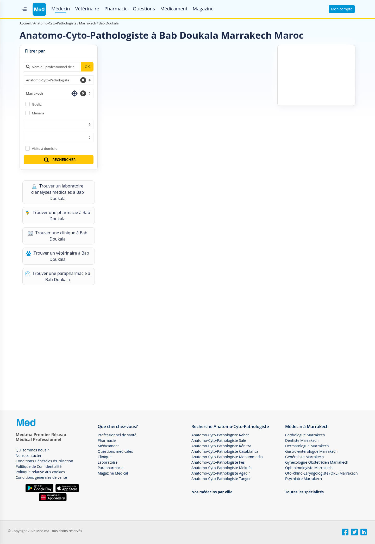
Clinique (104, 456)
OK (87, 66)
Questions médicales (115, 451)
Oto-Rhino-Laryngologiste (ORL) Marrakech (321, 473)
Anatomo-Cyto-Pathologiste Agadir (220, 473)
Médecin (60, 8)
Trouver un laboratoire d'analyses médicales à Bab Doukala (57, 192)
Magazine (203, 8)
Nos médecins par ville (211, 491)
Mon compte (342, 9)
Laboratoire (107, 462)
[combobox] (58, 80)
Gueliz (36, 104)
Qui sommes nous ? (32, 450)
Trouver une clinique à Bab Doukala (58, 236)
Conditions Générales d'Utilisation (44, 460)
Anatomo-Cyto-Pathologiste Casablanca (224, 451)
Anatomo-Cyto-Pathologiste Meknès (221, 467)
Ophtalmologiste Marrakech (309, 467)
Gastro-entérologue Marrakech (311, 451)
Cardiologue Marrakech (305, 434)
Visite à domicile (44, 148)
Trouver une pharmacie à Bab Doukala (57, 216)
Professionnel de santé (117, 434)
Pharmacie (116, 8)
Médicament (174, 8)
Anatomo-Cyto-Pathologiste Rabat (220, 434)
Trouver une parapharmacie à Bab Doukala (57, 276)
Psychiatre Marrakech (303, 478)
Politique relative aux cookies (40, 471)
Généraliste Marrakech (304, 456)
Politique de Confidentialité (38, 466)
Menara (38, 113)
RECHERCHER (59, 159)
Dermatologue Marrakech (307, 445)
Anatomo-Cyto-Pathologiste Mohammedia (227, 456)
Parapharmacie (110, 467)
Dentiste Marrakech (301, 440)
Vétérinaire (87, 8)
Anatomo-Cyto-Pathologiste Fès (218, 462)
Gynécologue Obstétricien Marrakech (316, 462)
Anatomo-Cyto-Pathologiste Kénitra (221, 445)
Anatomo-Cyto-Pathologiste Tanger (221, 478)
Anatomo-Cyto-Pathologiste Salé (218, 440)
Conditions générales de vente (41, 477)
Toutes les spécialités (304, 491)
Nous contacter (29, 455)
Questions (144, 8)
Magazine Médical (113, 473)
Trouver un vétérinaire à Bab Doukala (57, 256)
